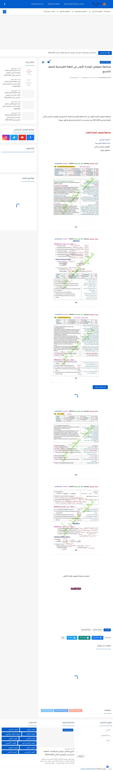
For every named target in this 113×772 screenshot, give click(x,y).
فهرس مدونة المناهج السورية (74, 4)
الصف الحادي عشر (28, 743)
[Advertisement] (56, 32)
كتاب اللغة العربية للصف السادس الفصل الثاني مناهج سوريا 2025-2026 (12, 117)
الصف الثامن (30, 738)
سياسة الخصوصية (37, 4)
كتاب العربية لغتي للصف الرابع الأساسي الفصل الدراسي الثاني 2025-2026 (12, 73)
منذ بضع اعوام (69, 749)
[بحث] (4, 11)
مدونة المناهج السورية (88, 769)
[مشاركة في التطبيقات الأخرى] (63, 638)
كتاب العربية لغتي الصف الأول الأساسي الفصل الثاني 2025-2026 (11, 106)
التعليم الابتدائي (97, 11)
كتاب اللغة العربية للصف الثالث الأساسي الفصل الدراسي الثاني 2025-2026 (12, 95)
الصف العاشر (12, 752)
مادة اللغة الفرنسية (102, 143)
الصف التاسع (105, 62)
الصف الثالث (30, 734)
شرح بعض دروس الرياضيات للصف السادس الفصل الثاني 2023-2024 (58, 753)
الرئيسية (107, 11)
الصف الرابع (31, 747)
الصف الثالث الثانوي (13, 734)
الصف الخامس (11, 743)
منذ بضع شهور (15, 68)
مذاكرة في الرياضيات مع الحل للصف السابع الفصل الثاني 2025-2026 (72, 53)
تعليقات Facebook (61, 710)
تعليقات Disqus (47, 710)
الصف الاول (31, 729)
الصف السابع (13, 747)
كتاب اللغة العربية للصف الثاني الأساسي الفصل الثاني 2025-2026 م (11, 84)
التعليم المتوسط (81, 11)
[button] (97, 638)
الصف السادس (30, 752)
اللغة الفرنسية (86, 630)
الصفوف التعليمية (54, 4)
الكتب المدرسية (49, 11)
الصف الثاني (13, 738)
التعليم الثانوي (65, 11)
